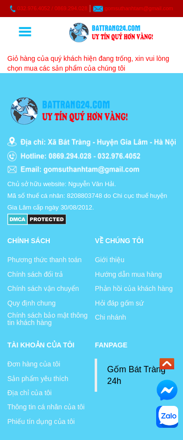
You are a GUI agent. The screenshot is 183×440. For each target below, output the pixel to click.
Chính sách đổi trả (35, 274)
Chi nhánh (110, 317)
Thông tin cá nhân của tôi (45, 407)
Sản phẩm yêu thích (37, 379)
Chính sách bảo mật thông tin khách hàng (47, 318)
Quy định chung (31, 303)
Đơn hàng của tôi (33, 364)
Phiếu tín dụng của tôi (41, 421)
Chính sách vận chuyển (43, 288)
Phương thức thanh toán (44, 260)
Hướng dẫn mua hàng (128, 274)
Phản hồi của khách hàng (134, 288)
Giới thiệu (109, 260)
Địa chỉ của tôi (29, 393)
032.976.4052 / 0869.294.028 (52, 8)
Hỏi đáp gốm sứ (119, 303)
